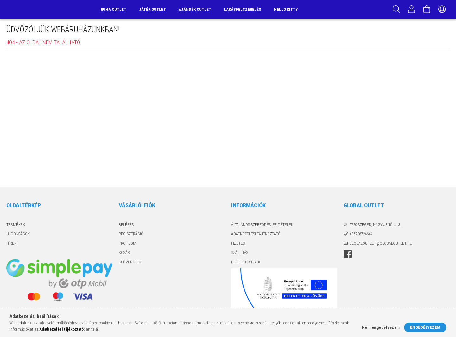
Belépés (126, 224)
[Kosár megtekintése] (426, 9)
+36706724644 (360, 233)
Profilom (127, 243)
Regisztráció (131, 233)
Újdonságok (18, 233)
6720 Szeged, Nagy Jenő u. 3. (375, 224)
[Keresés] (396, 9)
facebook (348, 254)
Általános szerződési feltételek (262, 224)
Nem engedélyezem (381, 327)
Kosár (124, 252)
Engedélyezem (425, 327)
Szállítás (239, 252)
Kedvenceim (130, 262)
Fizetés (238, 243)
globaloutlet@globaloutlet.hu (380, 243)
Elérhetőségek (245, 262)
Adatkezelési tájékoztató (256, 233)
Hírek (11, 243)
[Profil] (411, 9)
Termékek (15, 224)
